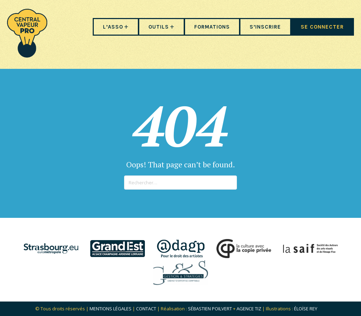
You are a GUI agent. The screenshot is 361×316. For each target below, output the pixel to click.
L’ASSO (113, 27)
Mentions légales (110, 308)
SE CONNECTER (322, 27)
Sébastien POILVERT (210, 308)
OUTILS (158, 27)
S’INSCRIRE (265, 27)
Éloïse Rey (305, 308)
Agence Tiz (249, 308)
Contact (146, 308)
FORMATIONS (212, 27)
